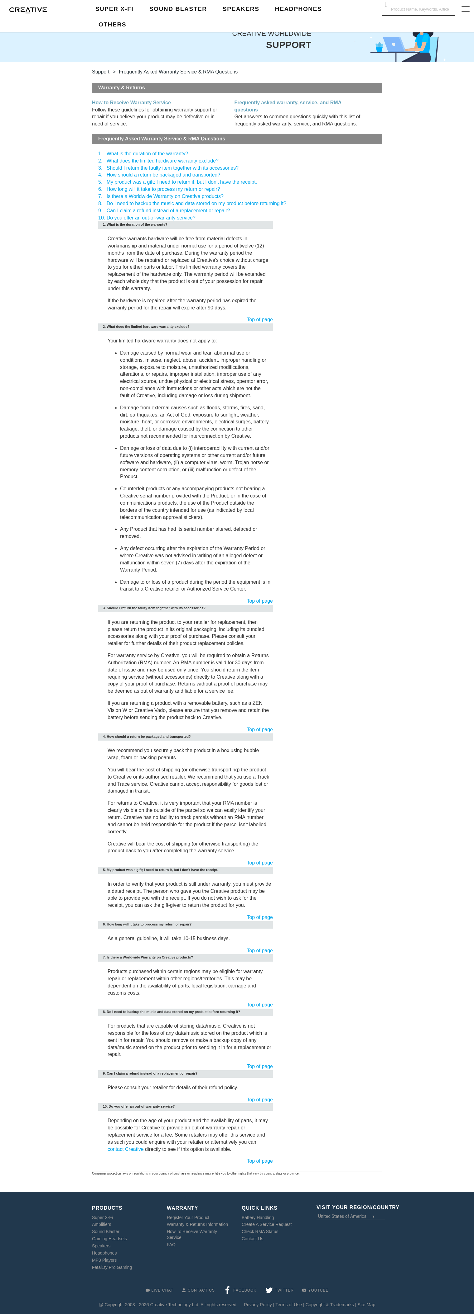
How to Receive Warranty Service (131, 102)
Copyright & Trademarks (330, 1304)
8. (100, 203)
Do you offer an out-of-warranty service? (151, 217)
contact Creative (126, 1149)
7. (100, 196)
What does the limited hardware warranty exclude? (163, 160)
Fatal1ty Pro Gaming (112, 1267)
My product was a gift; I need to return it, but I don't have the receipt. (182, 182)
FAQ (171, 1244)
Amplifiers (101, 1224)
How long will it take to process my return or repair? (163, 189)
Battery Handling (258, 1217)
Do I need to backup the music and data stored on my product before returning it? (196, 203)
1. (100, 153)
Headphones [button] (298, 9)
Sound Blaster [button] (178, 9)
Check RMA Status (260, 1231)
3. (100, 168)
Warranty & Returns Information (197, 1224)
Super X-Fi (102, 1217)
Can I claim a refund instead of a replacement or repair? (168, 210)
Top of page (260, 319)
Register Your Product (188, 1217)
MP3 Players (104, 1260)
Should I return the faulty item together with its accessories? (173, 168)
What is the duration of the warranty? (147, 153)
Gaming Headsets (109, 1238)
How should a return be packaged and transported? (163, 174)
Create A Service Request (267, 1224)
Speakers (101, 1245)
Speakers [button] (241, 9)
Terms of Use (288, 1304)
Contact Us (252, 1238)
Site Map (366, 1304)
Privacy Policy (258, 1304)
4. (100, 174)
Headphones (104, 1252)
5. (100, 182)
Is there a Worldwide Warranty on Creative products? (165, 196)
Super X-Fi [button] (114, 9)
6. (100, 189)
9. (100, 210)
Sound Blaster (105, 1231)
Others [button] (112, 24)
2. (100, 160)
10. (101, 217)
